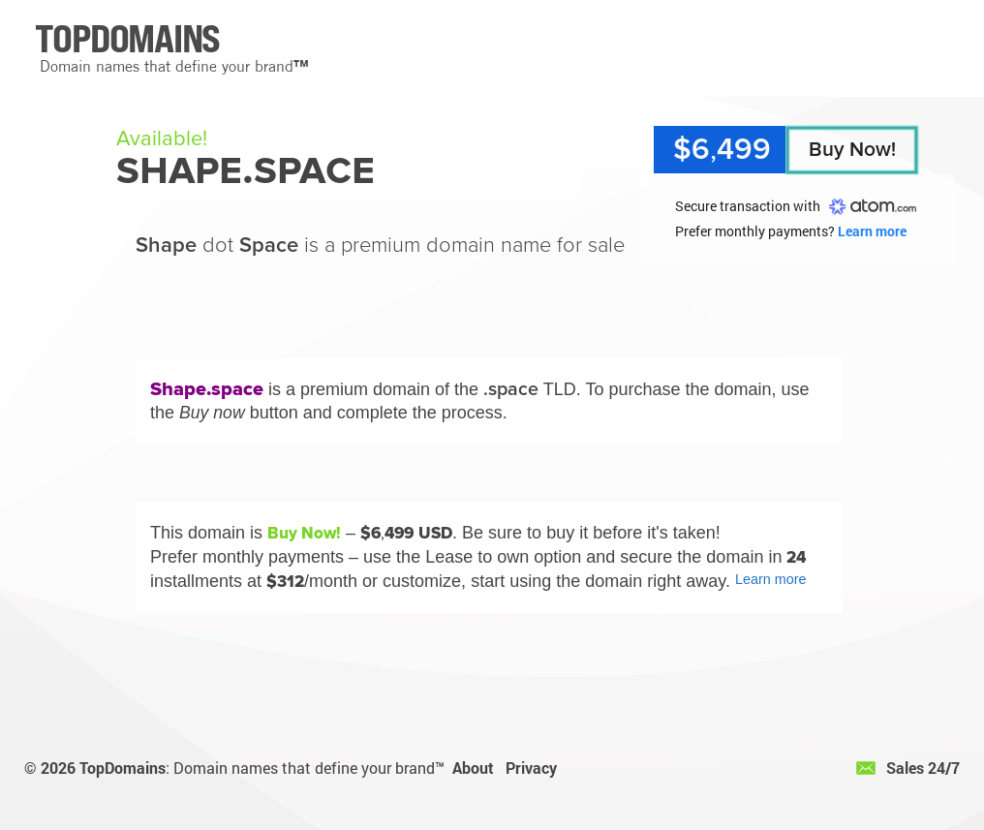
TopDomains (122, 767)
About (473, 767)
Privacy (531, 767)
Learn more (872, 231)
